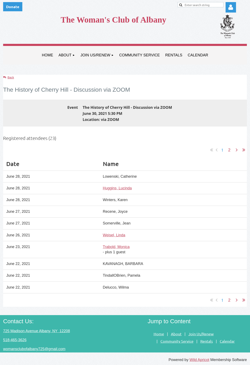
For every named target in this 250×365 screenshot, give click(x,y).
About (176, 334)
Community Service (176, 341)
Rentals (206, 341)
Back (11, 77)
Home (159, 334)
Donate (12, 6)
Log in (231, 7)
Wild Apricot (199, 360)
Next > (237, 149)
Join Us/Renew (201, 334)
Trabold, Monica (116, 247)
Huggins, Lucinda (117, 188)
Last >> (244, 149)
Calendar (227, 341)
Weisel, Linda (114, 235)
